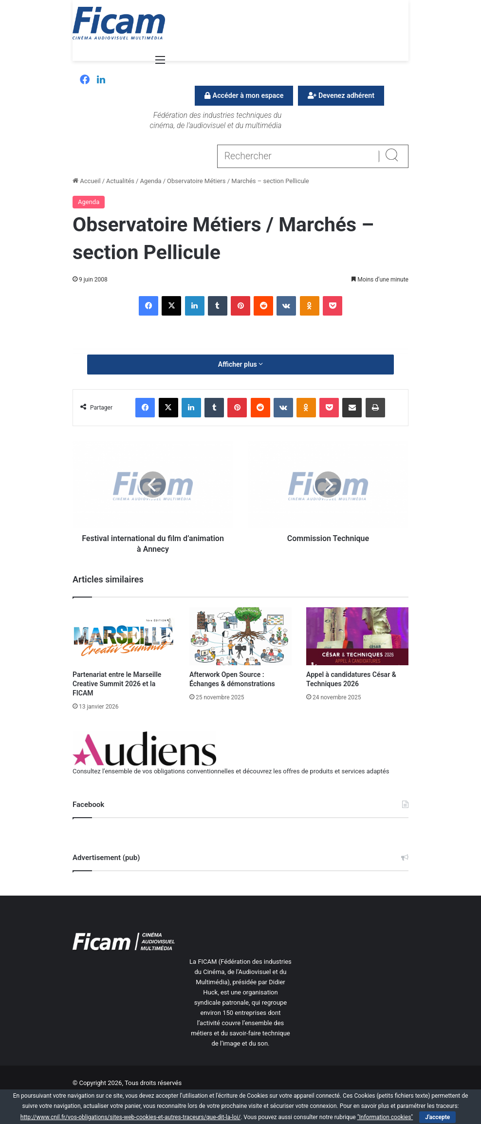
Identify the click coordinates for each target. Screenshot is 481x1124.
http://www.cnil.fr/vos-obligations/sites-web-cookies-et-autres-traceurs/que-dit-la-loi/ (130, 1117)
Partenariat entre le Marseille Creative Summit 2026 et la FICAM (117, 684)
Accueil (87, 181)
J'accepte (437, 1117)
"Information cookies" (385, 1117)
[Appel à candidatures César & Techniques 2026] (357, 636)
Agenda (150, 181)
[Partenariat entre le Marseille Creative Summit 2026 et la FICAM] (124, 636)
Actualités (120, 181)
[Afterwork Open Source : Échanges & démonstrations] (240, 636)
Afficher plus (240, 364)
